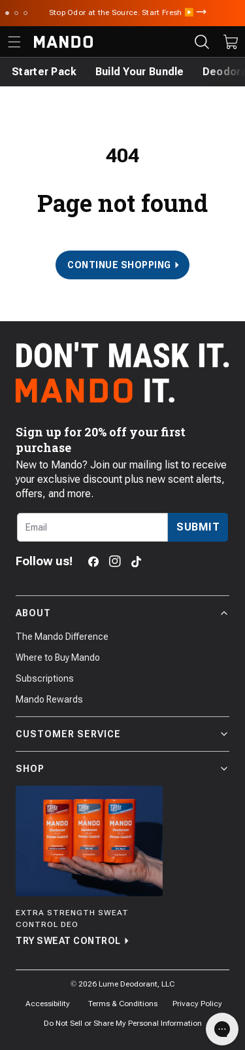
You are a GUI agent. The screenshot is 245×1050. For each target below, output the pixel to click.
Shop (122, 768)
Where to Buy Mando (58, 657)
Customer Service (122, 734)
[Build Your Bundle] (140, 71)
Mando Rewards (49, 699)
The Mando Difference (62, 636)
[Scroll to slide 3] (25, 13)
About (122, 613)
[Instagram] (115, 561)
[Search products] (202, 41)
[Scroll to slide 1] (7, 13)
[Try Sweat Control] (89, 867)
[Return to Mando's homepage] (63, 42)
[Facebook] (93, 561)
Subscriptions (45, 678)
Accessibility (47, 1003)
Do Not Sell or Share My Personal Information (123, 1023)
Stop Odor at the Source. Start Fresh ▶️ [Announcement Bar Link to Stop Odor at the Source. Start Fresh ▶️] (123, 12)
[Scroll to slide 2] (16, 13)
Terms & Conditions (122, 1003)
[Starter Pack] (44, 71)
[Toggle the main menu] (14, 41)
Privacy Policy (197, 1003)
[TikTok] (136, 561)
